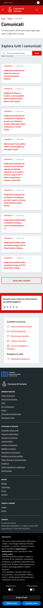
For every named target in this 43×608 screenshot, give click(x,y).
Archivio (4, 494)
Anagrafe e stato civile (9, 430)
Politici (3, 410)
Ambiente (5, 463)
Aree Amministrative (9, 399)
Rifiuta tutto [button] (11, 603)
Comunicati (8, 66)
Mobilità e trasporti (8, 448)
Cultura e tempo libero (9, 434)
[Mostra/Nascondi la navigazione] (2, 9)
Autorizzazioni (6, 470)
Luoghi (3, 507)
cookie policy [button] (7, 554)
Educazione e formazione (10, 452)
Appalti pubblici (7, 441)
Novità (10, 18)
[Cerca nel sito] (37, 10)
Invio (37, 53)
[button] (40, 537)
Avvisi (3, 490)
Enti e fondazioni (7, 406)
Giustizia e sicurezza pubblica (12, 456)
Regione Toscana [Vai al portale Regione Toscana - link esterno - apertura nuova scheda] (8, 3)
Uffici (3, 403)
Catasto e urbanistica (9, 445)
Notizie (4, 483)
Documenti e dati (7, 417)
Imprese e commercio (9, 437)
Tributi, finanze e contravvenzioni (13, 459)
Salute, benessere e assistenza (13, 467)
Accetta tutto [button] (31, 603)
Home (3, 18)
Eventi (3, 510)
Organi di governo (8, 395)
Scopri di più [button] (21, 597)
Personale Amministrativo (11, 414)
